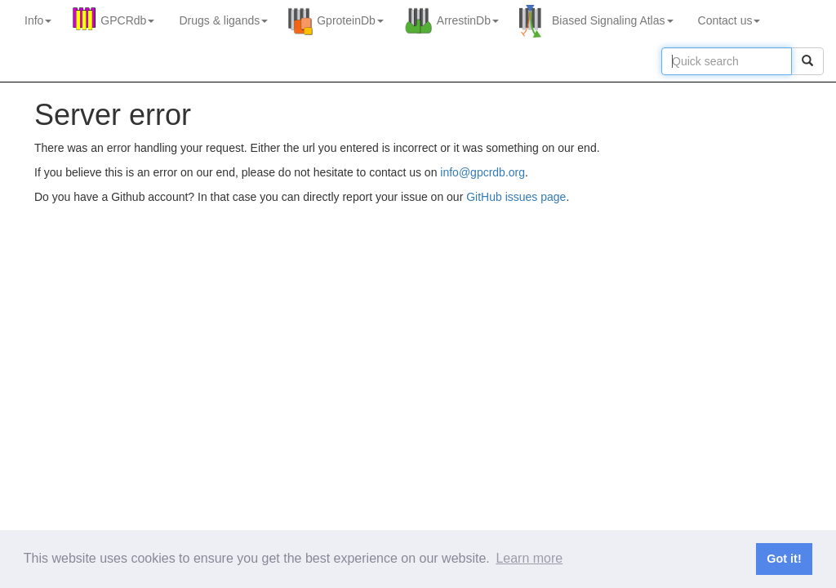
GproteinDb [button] (350, 20)
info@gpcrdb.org (482, 172)
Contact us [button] (729, 20)
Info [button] (37, 20)
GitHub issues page (516, 196)
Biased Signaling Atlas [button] (613, 20)
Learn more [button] (529, 558)
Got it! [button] (784, 558)
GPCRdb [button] (127, 20)
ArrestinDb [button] (468, 20)
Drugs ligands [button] (223, 20)
